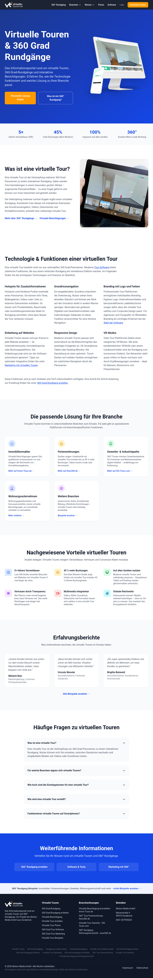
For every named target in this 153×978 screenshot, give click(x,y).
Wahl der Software (113, 322)
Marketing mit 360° (118, 866)
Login (122, 5)
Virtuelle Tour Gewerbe (89, 923)
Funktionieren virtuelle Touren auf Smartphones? (76, 813)
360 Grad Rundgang (51, 908)
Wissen (90, 5)
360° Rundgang (58, 5)
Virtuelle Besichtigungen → (54, 218)
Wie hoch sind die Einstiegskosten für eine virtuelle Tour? (76, 784)
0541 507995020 (124, 920)
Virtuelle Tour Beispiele (52, 938)
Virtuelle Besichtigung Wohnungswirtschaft (76, 956)
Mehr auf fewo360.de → (69, 471)
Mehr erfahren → (16, 515)
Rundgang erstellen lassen (56, 949)
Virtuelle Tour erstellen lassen (102, 949)
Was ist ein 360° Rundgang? (55, 98)
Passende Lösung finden (20, 97)
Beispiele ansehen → (67, 515)
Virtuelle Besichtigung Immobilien (94, 908)
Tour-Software (101, 267)
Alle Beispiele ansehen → (76, 693)
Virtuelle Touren (18, 949)
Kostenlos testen (138, 5)
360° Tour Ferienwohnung (91, 916)
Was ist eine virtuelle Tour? (76, 743)
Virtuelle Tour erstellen (52, 921)
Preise (101, 5)
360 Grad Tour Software (53, 929)
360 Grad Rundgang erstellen (55, 913)
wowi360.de (105, 933)
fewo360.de (84, 919)
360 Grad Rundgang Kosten (127, 949)
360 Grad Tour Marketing (53, 933)
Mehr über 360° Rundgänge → (21, 218)
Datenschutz (142, 968)
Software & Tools (76, 866)
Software (112, 5)
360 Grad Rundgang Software (28, 953)
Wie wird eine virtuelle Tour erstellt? (76, 799)
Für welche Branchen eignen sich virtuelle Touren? (76, 770)
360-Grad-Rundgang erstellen (52, 383)
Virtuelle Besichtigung (52, 917)
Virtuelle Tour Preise (51, 925)
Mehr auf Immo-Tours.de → (21, 471)
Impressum (128, 968)
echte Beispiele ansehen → (127, 888)
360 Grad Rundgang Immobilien (77, 953)
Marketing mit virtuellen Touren (21, 365)
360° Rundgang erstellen (34, 866)
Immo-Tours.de (86, 911)
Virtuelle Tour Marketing (52, 953)
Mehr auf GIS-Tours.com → (120, 471)
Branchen (75, 5)
